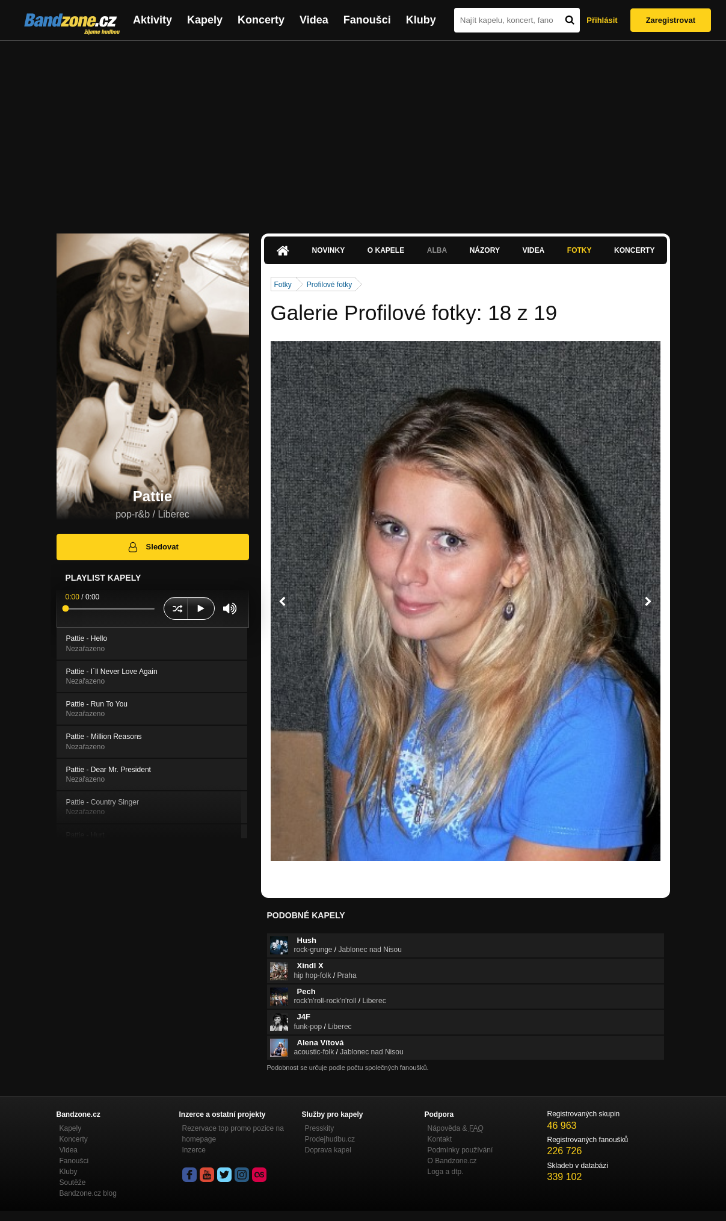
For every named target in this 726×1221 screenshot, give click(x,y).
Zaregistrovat (670, 20)
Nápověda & (456, 1128)
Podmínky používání (460, 1150)
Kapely (205, 20)
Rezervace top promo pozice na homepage (233, 1133)
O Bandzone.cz (452, 1161)
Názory (485, 250)
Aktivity (152, 20)
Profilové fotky (329, 284)
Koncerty (261, 20)
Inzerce (194, 1150)
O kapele (386, 250)
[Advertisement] (363, 131)
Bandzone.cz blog (88, 1193)
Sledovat (152, 547)
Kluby (421, 20)
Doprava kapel (328, 1150)
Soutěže (73, 1182)
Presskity (319, 1128)
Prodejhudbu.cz (330, 1139)
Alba (437, 250)
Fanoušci (367, 20)
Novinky (328, 250)
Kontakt (440, 1139)
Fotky (579, 250)
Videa (314, 20)
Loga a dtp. (446, 1171)
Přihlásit (601, 20)
